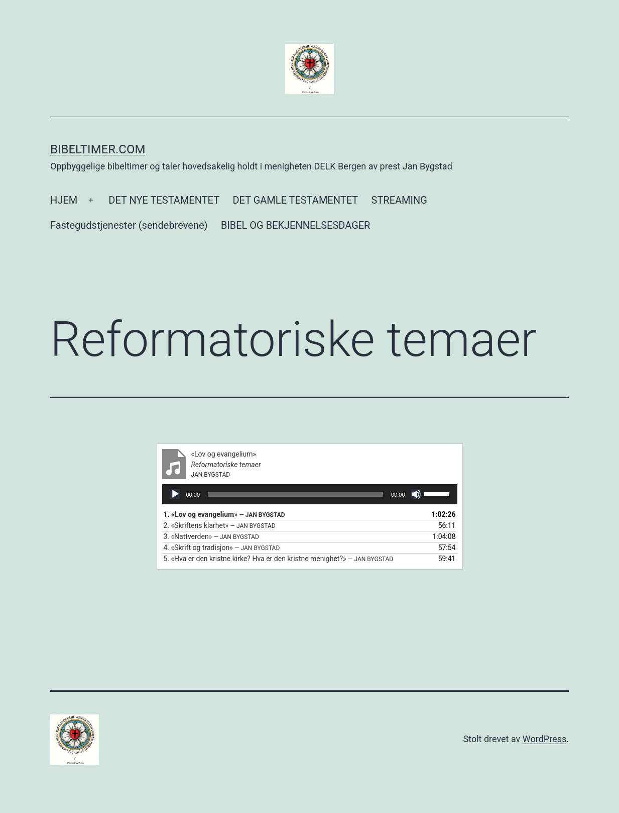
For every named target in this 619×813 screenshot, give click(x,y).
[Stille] (416, 494)
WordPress (544, 739)
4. (222, 548)
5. (279, 559)
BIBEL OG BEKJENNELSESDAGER (295, 225)
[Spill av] (175, 494)
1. (224, 514)
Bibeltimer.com (97, 149)
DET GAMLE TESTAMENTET (295, 200)
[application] (309, 494)
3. (211, 536)
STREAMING (399, 200)
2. (220, 525)
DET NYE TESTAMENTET (163, 200)
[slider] (295, 494)
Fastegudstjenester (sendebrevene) (129, 225)
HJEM (63, 200)
